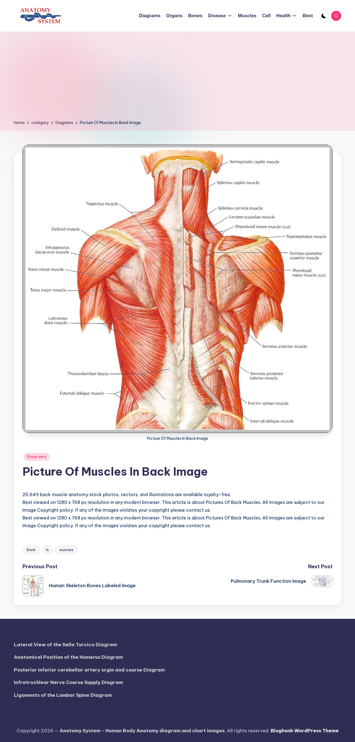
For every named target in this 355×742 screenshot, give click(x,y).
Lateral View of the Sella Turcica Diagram (65, 645)
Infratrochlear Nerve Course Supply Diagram (68, 682)
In (47, 549)
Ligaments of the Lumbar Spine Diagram (63, 695)
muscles (66, 549)
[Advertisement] (177, 78)
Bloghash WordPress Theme (305, 731)
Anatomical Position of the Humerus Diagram (68, 657)
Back (31, 549)
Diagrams (37, 457)
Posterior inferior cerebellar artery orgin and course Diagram (89, 670)
